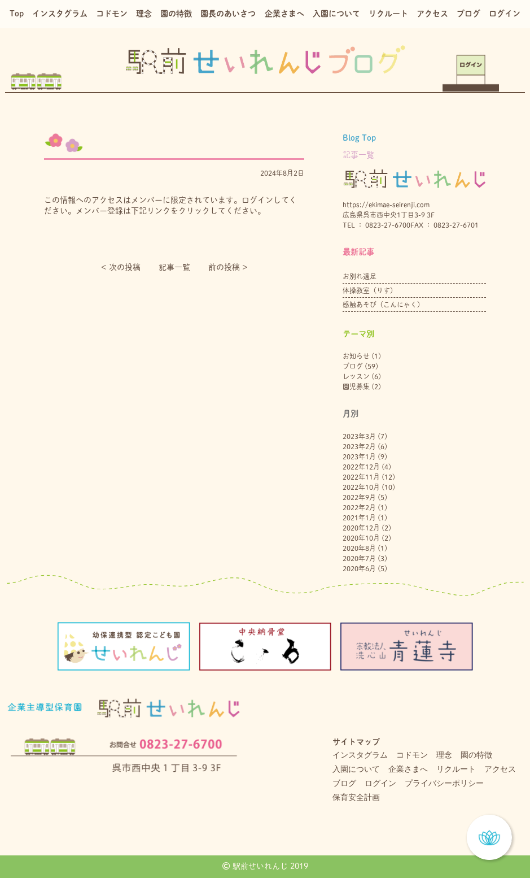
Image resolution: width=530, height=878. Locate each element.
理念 (144, 14)
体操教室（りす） (370, 290)
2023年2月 (359, 446)
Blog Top (359, 138)
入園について (336, 14)
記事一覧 (174, 267)
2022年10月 (361, 487)
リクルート (388, 14)
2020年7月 (359, 558)
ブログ (468, 14)
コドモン (112, 14)
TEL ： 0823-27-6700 (376, 224)
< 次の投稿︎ (121, 267)
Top (17, 14)
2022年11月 (361, 476)
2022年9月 (359, 497)
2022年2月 (359, 507)
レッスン (356, 376)
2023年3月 (359, 436)
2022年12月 (361, 466)
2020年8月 (359, 548)
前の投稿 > (228, 267)
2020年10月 (361, 537)
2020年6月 (359, 568)
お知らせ (356, 356)
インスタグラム (59, 14)
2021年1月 (359, 517)
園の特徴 (176, 14)
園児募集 (356, 386)
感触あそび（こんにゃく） (383, 304)
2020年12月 (361, 527)
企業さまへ (284, 14)
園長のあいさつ (228, 14)
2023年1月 (359, 456)
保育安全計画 (356, 797)
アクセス (432, 14)
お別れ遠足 (359, 276)
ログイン (504, 14)
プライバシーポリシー (444, 783)
